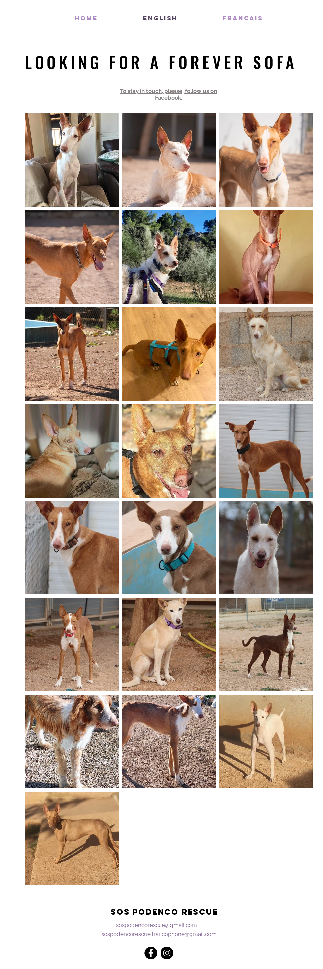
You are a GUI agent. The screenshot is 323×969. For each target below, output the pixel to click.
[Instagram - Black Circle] (167, 953)
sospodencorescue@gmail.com (156, 925)
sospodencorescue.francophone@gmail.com (159, 934)
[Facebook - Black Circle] (150, 953)
